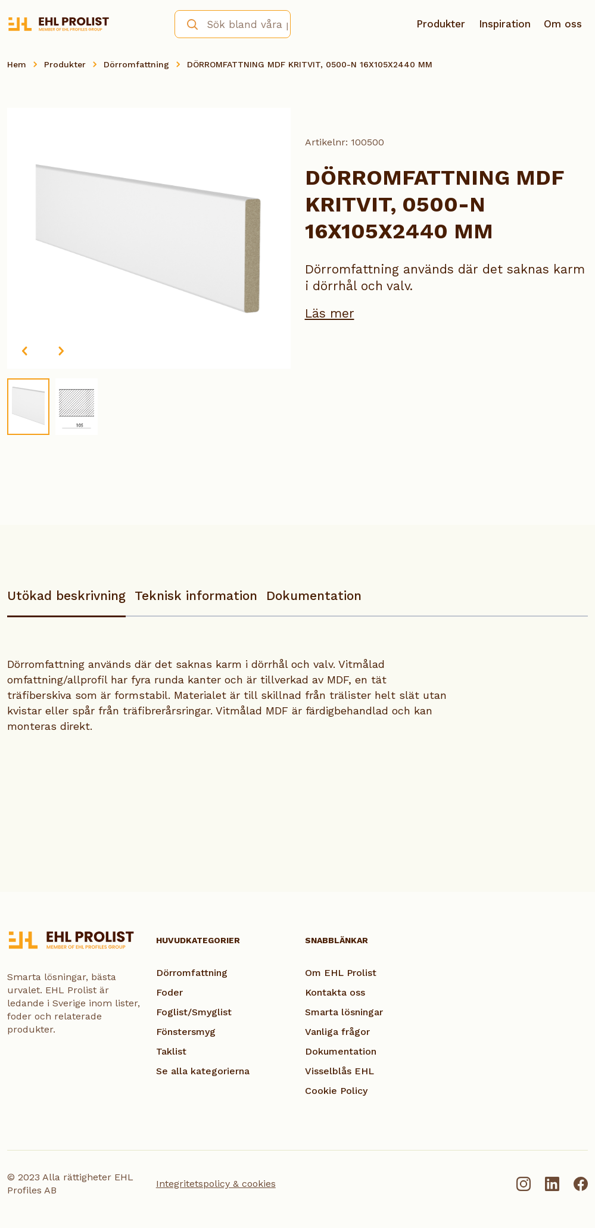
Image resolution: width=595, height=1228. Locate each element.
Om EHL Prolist (340, 972)
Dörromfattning (136, 64)
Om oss (563, 24)
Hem (16, 64)
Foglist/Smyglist (194, 1012)
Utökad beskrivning (66, 595)
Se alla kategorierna (203, 1071)
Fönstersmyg (186, 1031)
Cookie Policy (336, 1090)
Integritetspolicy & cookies (216, 1183)
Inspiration (505, 24)
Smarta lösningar (344, 1012)
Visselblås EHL (339, 1071)
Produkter (440, 24)
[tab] (66, 601)
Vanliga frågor (337, 1031)
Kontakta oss (335, 992)
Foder (169, 992)
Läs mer (329, 313)
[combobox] (233, 24)
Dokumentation (314, 595)
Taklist (171, 1051)
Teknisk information (196, 595)
